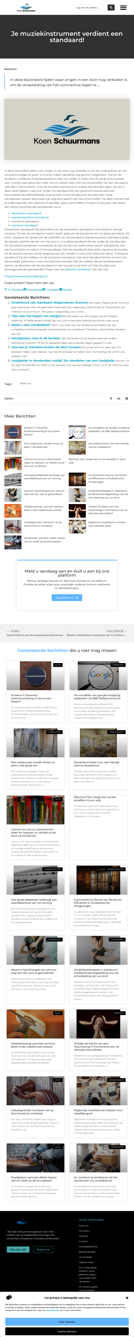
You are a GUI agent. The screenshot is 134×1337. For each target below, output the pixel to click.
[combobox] (91, 7)
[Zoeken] (111, 7)
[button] (127, 1298)
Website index (86, 1262)
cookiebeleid (52, 1310)
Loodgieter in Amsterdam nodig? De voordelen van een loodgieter (63, 360)
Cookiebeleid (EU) (88, 1246)
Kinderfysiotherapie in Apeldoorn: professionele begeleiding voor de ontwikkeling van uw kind (108, 494)
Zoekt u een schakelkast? (31, 325)
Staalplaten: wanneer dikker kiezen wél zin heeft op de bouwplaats (34, 1179)
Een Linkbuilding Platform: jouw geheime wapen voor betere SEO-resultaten (88, 1274)
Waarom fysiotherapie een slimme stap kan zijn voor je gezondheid (33, 971)
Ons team (84, 1231)
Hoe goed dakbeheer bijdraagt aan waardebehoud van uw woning (34, 901)
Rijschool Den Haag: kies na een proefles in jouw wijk (95, 798)
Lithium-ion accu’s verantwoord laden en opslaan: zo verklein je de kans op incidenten (44, 462)
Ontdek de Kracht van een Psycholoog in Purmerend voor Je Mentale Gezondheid (108, 510)
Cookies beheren (67, 1331)
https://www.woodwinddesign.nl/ (26, 276)
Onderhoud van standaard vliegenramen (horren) (49, 302)
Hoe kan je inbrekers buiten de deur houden (46, 347)
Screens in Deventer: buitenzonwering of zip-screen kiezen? (42, 431)
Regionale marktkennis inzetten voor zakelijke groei (98, 1112)
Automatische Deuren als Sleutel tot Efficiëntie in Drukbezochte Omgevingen (107, 478)
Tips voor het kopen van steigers (36, 316)
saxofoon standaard (25, 225)
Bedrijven (10, 69)
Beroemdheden (87, 1251)
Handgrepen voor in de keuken (35, 338)
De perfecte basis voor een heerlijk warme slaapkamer (96, 764)
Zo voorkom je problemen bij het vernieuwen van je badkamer (95, 1179)
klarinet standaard (78, 269)
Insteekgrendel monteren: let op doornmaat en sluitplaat (32, 1112)
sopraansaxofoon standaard (30, 217)
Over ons (83, 1225)
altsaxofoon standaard (26, 213)
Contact (83, 1241)
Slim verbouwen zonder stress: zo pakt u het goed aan (33, 764)
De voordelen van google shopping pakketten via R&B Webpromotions (97, 696)
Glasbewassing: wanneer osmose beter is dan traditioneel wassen (33, 1045)
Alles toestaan (67, 1321)
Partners (83, 1236)
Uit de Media (85, 1257)
